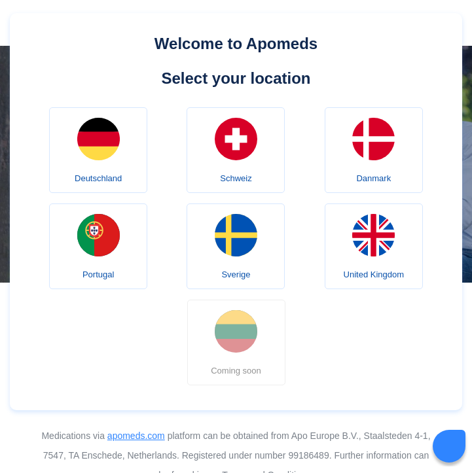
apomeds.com (136, 435)
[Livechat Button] (449, 446)
